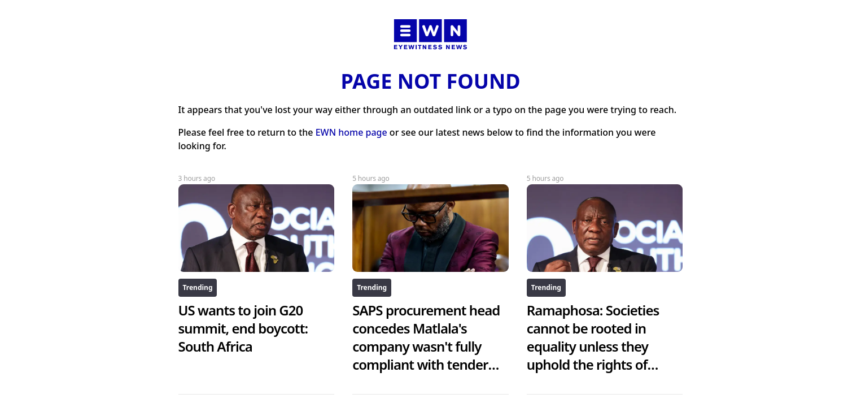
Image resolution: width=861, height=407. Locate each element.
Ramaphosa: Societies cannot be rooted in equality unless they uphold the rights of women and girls (593, 346)
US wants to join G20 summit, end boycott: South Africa (243, 328)
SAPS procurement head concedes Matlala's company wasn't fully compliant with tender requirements (426, 346)
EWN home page (351, 132)
